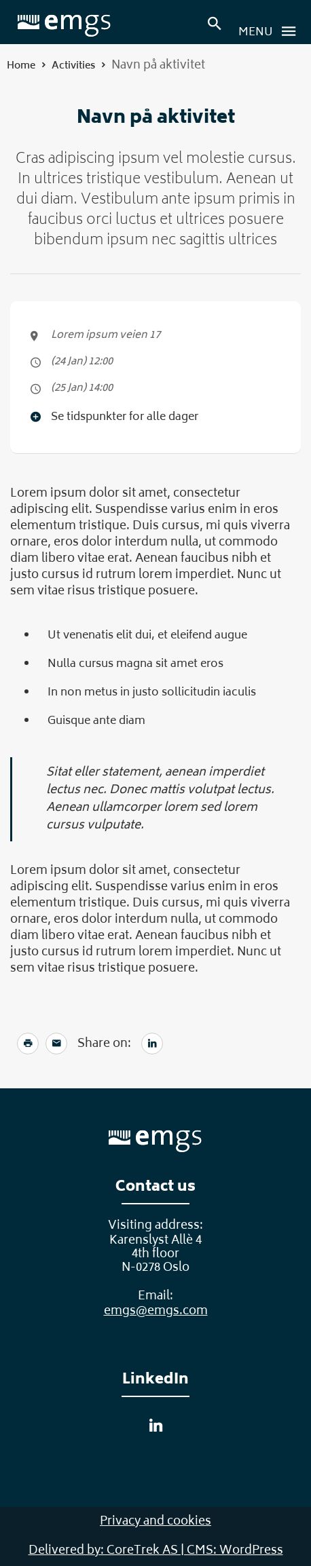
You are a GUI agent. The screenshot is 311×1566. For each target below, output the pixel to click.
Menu (271, 31)
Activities (73, 66)
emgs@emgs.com (156, 1311)
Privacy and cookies (155, 1522)
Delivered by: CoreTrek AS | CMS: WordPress (156, 1551)
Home (21, 66)
